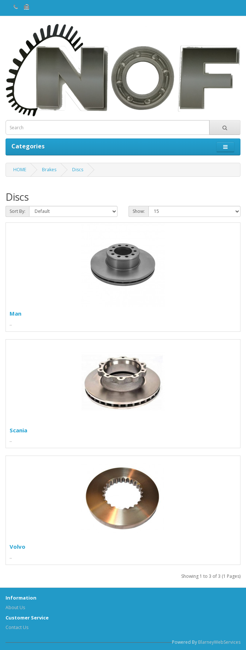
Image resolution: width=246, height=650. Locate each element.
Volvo (17, 546)
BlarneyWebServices (219, 642)
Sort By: (17, 211)
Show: (139, 211)
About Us (15, 607)
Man (15, 313)
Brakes (49, 169)
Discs (77, 169)
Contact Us (17, 627)
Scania (18, 430)
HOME (19, 169)
